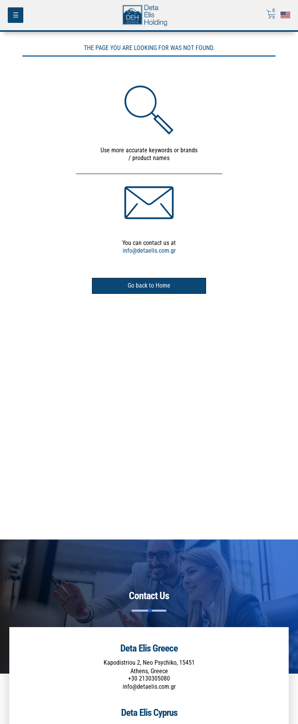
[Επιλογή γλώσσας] (285, 15)
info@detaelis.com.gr (149, 250)
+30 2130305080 (149, 678)
